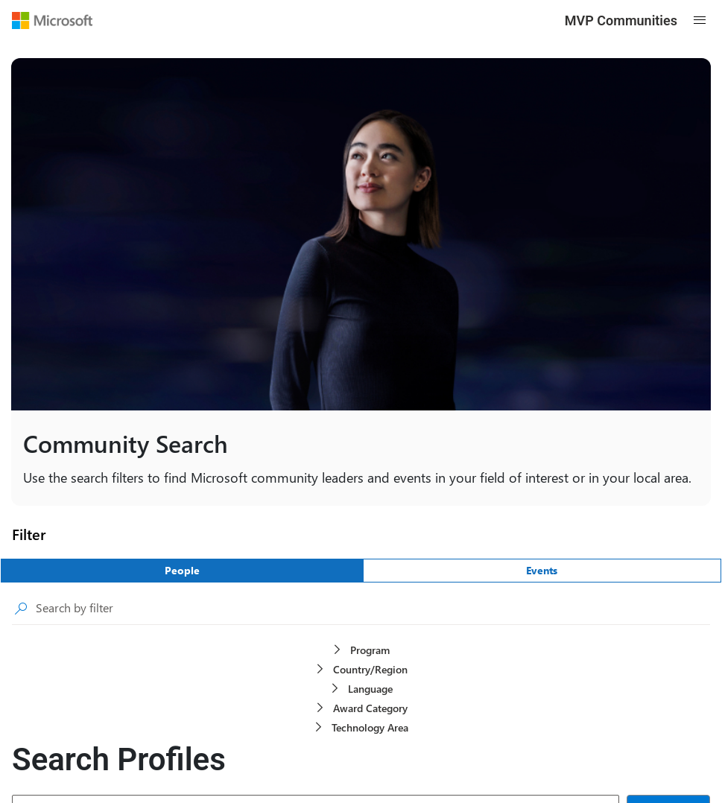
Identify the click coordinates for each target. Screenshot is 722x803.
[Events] (542, 571)
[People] (182, 571)
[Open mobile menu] (699, 20)
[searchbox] (373, 608)
